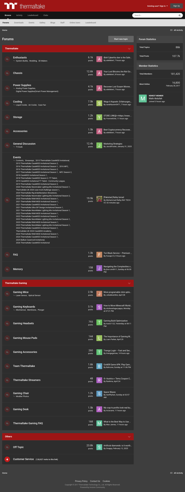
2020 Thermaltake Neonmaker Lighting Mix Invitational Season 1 (43, 187)
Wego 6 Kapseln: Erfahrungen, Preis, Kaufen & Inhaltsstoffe (130, 102)
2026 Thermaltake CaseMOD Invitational (33, 243)
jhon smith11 (111, 269)
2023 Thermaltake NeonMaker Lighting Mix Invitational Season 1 (43, 225)
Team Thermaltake (24, 365)
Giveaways (29, 160)
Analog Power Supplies (26, 88)
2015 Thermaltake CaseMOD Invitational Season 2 (37, 163)
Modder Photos (22, 396)
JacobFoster (111, 146)
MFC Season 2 (66, 172)
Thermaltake (11, 48)
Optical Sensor (35, 295)
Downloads (19, 23)
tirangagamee (112, 353)
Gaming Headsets (23, 323)
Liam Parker (111, 339)
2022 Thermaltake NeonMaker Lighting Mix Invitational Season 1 (43, 219)
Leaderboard (90, 23)
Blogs (52, 23)
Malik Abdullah (155, 98)
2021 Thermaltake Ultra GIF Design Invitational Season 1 (39, 207)
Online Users (75, 23)
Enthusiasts (20, 57)
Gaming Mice (21, 292)
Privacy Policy (81, 481)
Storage (18, 117)
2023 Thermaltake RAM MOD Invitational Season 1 (37, 222)
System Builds (22, 61)
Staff (62, 23)
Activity (19, 15)
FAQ (15, 254)
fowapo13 (110, 256)
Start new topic (121, 39)
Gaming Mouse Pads (25, 337)
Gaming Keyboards (24, 306)
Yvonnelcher (111, 118)
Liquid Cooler (21, 105)
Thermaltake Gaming (16, 283)
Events (31, 23)
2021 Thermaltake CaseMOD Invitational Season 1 (37, 204)
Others (8, 436)
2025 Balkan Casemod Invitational (30, 240)
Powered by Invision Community (92, 488)
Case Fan (42, 105)
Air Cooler (33, 105)
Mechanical (21, 310)
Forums (6, 23)
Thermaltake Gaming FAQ (28, 423)
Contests (20, 160)
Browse (8, 16)
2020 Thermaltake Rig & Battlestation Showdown (36, 193)
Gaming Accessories (25, 351)
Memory (18, 269)
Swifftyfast (110, 395)
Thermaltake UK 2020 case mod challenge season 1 (38, 190)
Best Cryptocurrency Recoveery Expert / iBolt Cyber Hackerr (130, 130)
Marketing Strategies (113, 144)
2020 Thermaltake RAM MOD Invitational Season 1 (37, 199)
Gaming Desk (21, 409)
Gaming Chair (21, 393)
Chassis (18, 72)
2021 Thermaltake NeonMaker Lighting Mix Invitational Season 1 (43, 210)
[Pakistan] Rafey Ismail (114, 197)
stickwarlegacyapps (114, 308)
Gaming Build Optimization (116, 321)
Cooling (17, 101)
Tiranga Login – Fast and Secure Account (122, 350)
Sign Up (176, 6)
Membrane (31, 310)
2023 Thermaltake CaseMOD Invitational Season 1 (37, 228)
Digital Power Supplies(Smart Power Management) (37, 91)
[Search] (147, 15)
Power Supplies (22, 85)
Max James (111, 424)
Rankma (109, 381)
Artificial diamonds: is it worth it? (118, 445)
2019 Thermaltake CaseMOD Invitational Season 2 (37, 184)
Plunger (41, 310)
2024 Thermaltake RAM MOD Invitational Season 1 (37, 234)
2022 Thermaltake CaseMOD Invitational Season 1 (37, 216)
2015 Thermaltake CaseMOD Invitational (53, 160)
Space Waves (110, 392)
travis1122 (110, 324)
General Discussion (24, 143)
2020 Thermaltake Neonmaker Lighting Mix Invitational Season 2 (43, 196)
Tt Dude (19, 147)
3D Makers (43, 61)
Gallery (42, 23)
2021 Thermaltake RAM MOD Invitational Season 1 (37, 201)
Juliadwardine (112, 295)
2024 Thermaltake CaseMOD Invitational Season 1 (37, 237)
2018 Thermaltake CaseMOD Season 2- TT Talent (36, 178)
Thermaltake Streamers (27, 380)
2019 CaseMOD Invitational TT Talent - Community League (40, 181)
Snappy (109, 448)
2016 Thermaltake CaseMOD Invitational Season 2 (37, 169)
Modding (33, 61)
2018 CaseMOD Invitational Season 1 (31, 175)
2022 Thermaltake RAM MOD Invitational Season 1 (37, 213)
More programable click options (118, 292)
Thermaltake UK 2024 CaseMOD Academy (34, 231)
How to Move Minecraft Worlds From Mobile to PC (126, 305)
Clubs (45, 15)
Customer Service (23, 459)
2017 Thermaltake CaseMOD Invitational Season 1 (37, 172)
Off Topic (18, 447)
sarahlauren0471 (113, 104)
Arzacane (110, 410)
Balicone (109, 367)
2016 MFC (64, 166)
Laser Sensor (21, 295)
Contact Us (95, 481)
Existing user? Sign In (157, 6)
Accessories (20, 131)
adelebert (110, 60)
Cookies (106, 481)
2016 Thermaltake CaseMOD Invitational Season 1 (37, 166)
